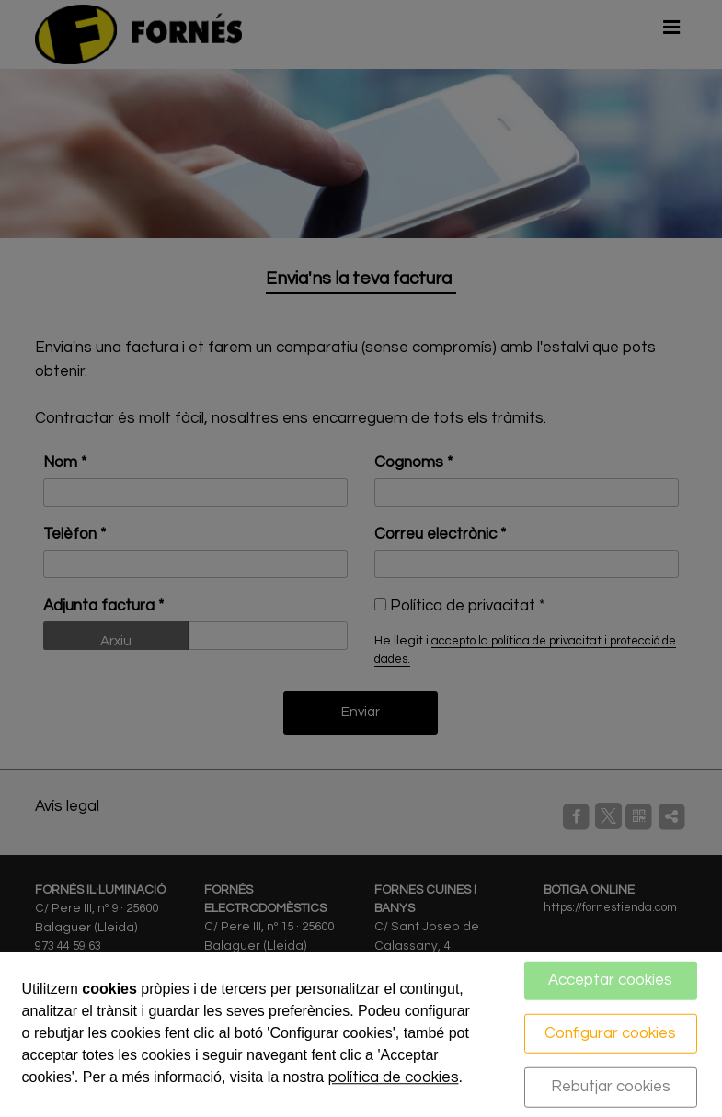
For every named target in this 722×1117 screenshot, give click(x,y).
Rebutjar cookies (610, 1086)
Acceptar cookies (610, 980)
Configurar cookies (610, 1032)
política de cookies (393, 1077)
